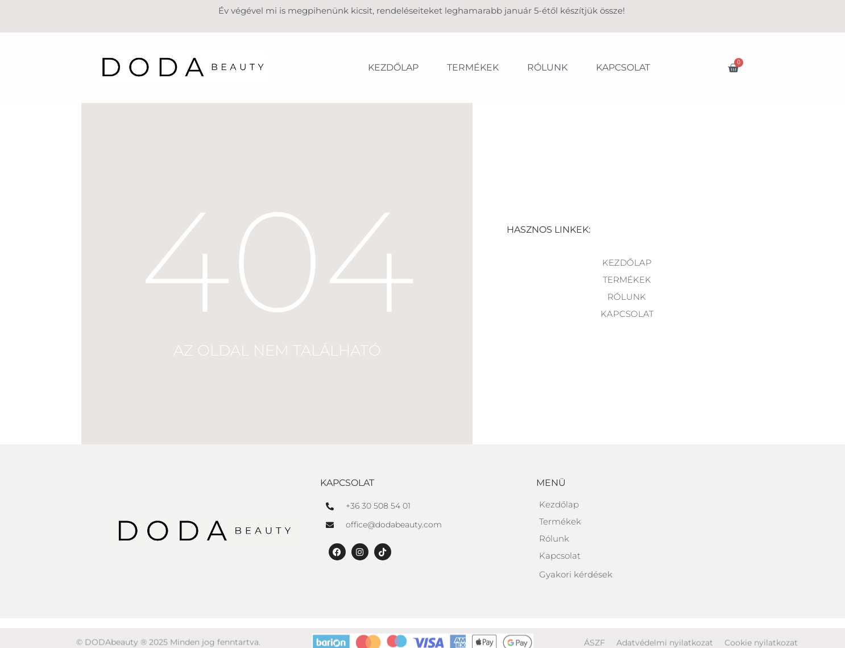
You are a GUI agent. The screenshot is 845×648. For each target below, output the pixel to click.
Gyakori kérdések (575, 574)
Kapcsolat (623, 67)
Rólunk (547, 67)
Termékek (473, 67)
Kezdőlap (393, 67)
